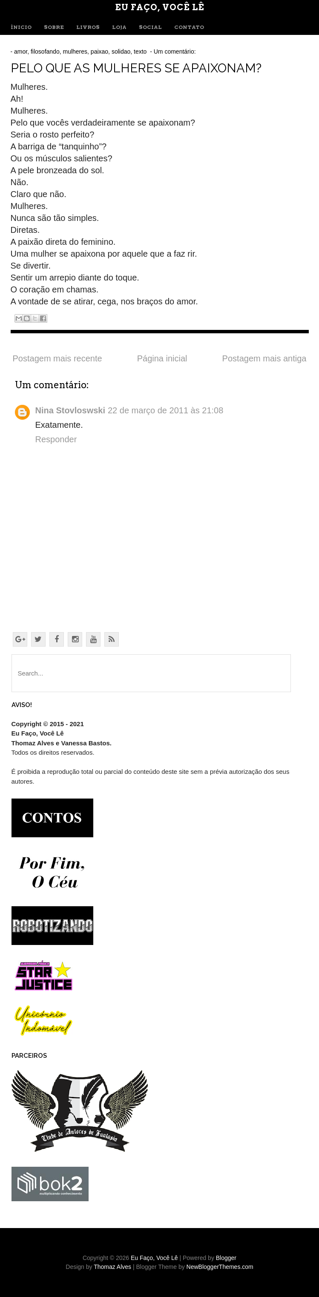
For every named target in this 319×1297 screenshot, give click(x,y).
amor (20, 51)
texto (140, 51)
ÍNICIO (21, 27)
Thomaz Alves (112, 1266)
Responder (56, 439)
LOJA (119, 27)
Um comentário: (176, 51)
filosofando (45, 51)
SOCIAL (150, 27)
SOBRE (54, 27)
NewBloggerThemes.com (220, 1266)
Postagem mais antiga (264, 358)
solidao (121, 51)
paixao (99, 51)
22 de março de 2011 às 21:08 (165, 410)
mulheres (75, 51)
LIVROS (88, 27)
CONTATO (189, 27)
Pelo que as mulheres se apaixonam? (136, 68)
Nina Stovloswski (70, 410)
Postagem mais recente (57, 358)
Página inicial (162, 358)
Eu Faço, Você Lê (159, 7)
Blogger (226, 1257)
